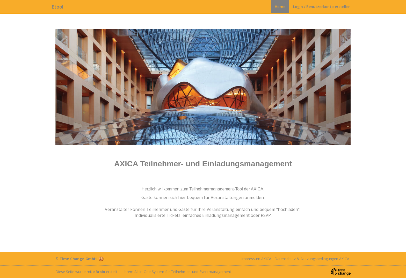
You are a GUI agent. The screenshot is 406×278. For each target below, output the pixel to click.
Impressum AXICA (256, 258)
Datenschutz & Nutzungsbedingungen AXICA (311, 258)
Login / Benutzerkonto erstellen (322, 6)
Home (280, 6)
